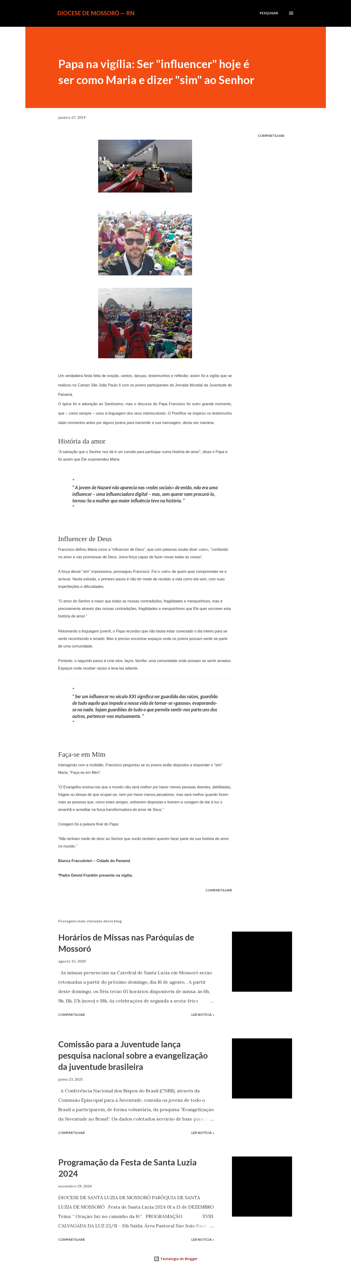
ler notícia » (202, 1015)
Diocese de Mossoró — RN (96, 13)
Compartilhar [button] (271, 136)
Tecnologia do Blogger (175, 1259)
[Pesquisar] (269, 13)
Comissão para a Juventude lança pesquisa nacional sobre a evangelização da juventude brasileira (133, 1055)
